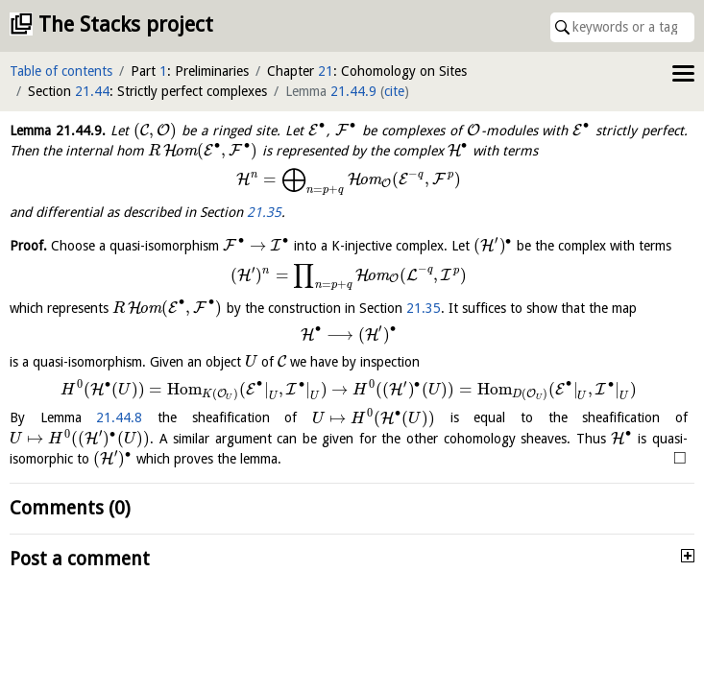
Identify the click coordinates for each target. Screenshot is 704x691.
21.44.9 (353, 91)
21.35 (264, 212)
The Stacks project (125, 24)
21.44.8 (119, 418)
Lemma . (58, 130)
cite (394, 91)
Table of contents (61, 71)
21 (325, 71)
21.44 (92, 91)
